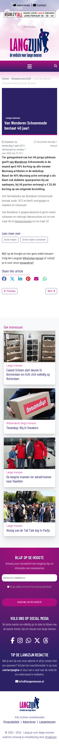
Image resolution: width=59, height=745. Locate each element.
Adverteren (23, 5)
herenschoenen (23, 221)
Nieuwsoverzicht (21, 78)
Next (51, 291)
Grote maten (10, 239)
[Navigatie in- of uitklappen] (29, 66)
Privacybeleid (11, 722)
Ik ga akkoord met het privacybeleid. (31, 587)
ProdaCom (51, 737)
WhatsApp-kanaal (33, 258)
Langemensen (47, 722)
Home (5, 78)
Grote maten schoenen (34, 239)
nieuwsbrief (27, 263)
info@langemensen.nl (31, 681)
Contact (41, 5)
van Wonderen (18, 162)
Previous (9, 291)
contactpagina (10, 670)
